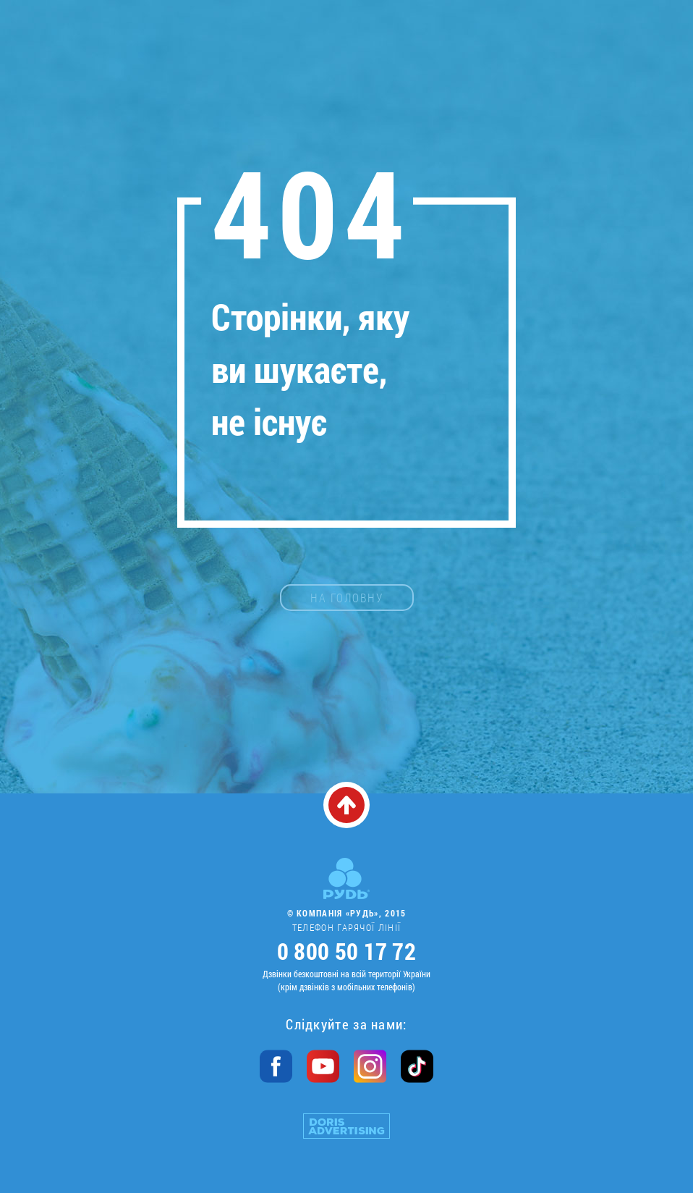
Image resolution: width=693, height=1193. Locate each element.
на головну (346, 597)
